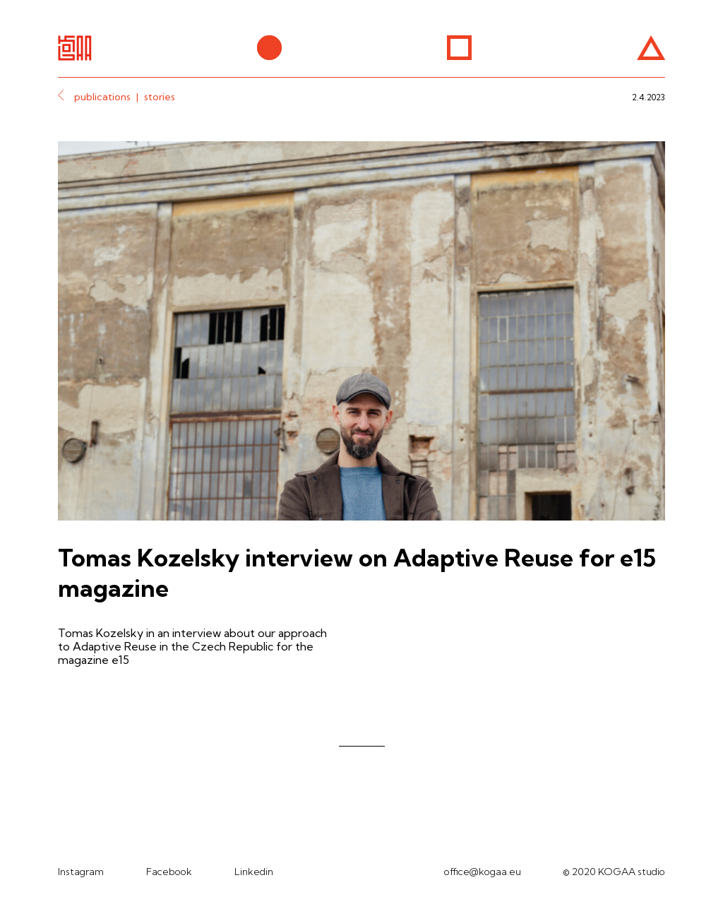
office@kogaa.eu (482, 871)
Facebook (169, 871)
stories (159, 96)
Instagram (81, 871)
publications (102, 96)
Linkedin (253, 871)
